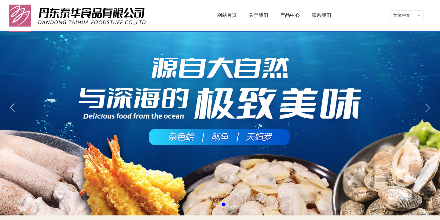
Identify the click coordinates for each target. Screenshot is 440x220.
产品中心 (290, 15)
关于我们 (258, 15)
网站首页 (227, 15)
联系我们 (321, 15)
